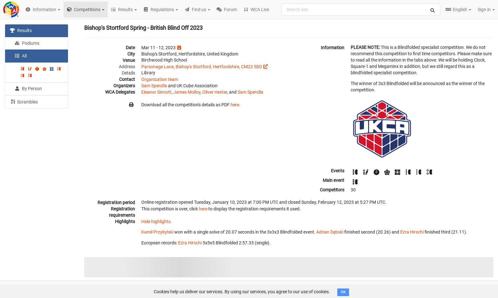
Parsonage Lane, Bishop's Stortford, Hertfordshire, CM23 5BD (201, 66)
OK (343, 292)
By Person (28, 88)
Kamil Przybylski (157, 232)
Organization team (159, 79)
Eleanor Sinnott (156, 92)
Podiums (27, 43)
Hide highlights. (156, 221)
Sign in (486, 9)
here (235, 104)
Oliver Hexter (214, 92)
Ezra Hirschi (412, 232)
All (21, 55)
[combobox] (360, 9)
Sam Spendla (154, 85)
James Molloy (186, 92)
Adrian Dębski (329, 232)
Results (21, 30)
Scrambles (24, 101)
